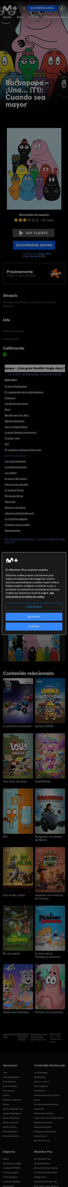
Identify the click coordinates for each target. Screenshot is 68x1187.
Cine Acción (9, 1090)
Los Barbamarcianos (16, 403)
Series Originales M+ (13, 1109)
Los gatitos (11, 472)
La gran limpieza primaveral (20, 432)
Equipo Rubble (44, 726)
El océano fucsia (14, 490)
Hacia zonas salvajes (16, 484)
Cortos (6, 1095)
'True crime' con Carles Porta (48, 1118)
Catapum (10, 398)
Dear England (41, 1086)
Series (7, 17)
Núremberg (39, 1077)
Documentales (10, 1131)
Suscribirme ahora (42, 8)
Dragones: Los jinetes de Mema (48, 838)
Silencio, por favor (15, 507)
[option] (35, 641)
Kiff (5, 836)
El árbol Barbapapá (16, 386)
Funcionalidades (42, 1163)
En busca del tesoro (16, 478)
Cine (20, 17)
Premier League (11, 1172)
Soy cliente (33, 233)
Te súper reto (12, 438)
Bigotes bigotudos (14, 421)
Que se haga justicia (16, 426)
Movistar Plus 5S (42, 1140)
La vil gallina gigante (16, 518)
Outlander (39, 1109)
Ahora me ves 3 (41, 1081)
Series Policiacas (11, 1118)
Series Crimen (10, 1127)
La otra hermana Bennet (46, 1104)
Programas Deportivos (45, 1131)
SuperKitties (43, 781)
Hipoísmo (10, 501)
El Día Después (10, 1177)
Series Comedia (10, 1122)
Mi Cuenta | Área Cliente (46, 1168)
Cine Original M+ (11, 1077)
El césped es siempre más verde (23, 449)
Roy (7, 444)
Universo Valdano (11, 1181)
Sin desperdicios (14, 495)
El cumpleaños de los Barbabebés (24, 392)
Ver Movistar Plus (42, 1159)
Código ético (40, 1177)
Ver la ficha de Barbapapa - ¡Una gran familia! (35, 374)
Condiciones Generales (45, 1172)
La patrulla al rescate (17, 726)
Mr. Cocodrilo (11, 953)
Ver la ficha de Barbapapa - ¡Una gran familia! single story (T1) (35, 541)
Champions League (12, 1163)
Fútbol (33, 17)
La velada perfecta (16, 467)
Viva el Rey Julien (14, 895)
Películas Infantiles (12, 1100)
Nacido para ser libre (17, 415)
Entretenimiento (11, 1136)
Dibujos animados (42, 1127)
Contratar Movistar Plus (45, 1181)
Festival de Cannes (43, 1122)
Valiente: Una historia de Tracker (49, 897)
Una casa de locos (15, 781)
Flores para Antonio (43, 1113)
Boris (7, 409)
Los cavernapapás (15, 461)
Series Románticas (12, 1113)
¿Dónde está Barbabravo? (19, 513)
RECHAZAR (34, 616)
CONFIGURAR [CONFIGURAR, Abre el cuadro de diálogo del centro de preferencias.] (34, 606)
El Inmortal (39, 1090)
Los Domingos (41, 1072)
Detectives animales (16, 1012)
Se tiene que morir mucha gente (47, 1097)
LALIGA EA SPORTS (12, 1168)
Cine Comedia (10, 1086)
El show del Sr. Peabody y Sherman (48, 955)
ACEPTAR (34, 626)
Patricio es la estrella (49, 1012)
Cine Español (9, 1081)
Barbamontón (12, 530)
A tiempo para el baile (17, 524)
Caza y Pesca (40, 1136)
